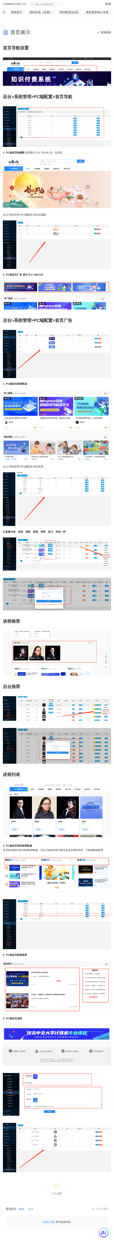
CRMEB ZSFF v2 (15, 4)
